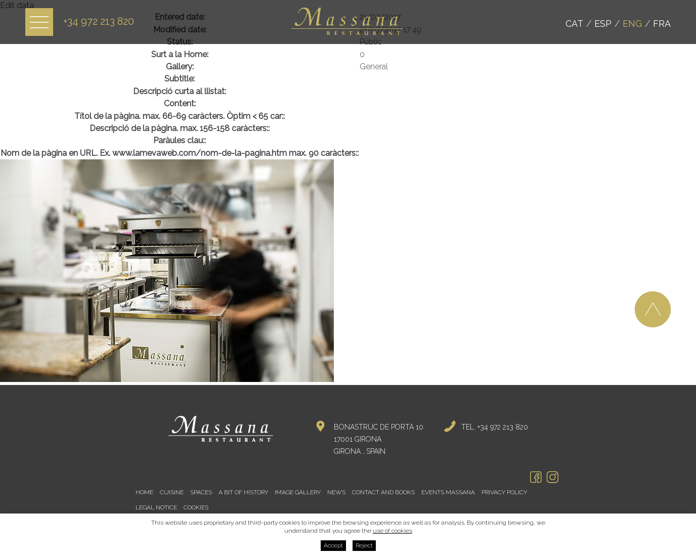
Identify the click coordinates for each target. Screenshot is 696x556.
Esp (603, 23)
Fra (662, 23)
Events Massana (448, 492)
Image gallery (298, 492)
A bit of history (243, 492)
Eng (632, 23)
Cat (574, 23)
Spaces (201, 492)
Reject (364, 545)
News (336, 492)
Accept (333, 545)
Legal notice (156, 507)
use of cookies (392, 530)
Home (144, 492)
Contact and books (383, 492)
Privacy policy (504, 492)
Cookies (196, 507)
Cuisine (172, 492)
